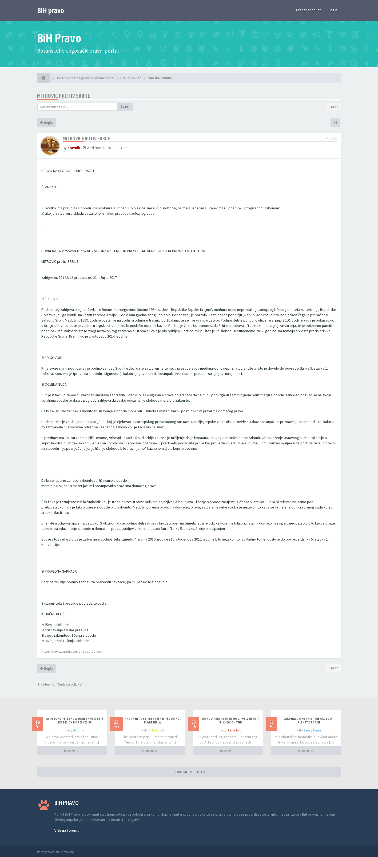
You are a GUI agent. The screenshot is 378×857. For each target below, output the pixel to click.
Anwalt (79, 852)
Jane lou (234, 730)
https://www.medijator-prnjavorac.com (72, 651)
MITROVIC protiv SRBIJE (63, 96)
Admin (78, 730)
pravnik (73, 147)
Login (333, 9)
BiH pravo (50, 10)
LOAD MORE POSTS (189, 771)
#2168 (331, 138)
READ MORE (72, 751)
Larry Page (312, 730)
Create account (308, 9)
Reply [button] (46, 122)
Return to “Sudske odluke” (60, 684)
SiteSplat (156, 730)
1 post (333, 107)
